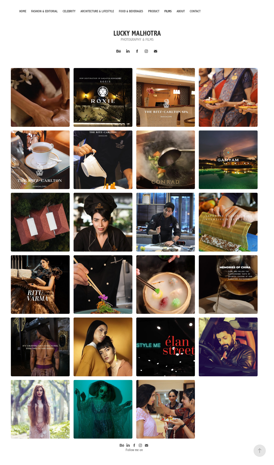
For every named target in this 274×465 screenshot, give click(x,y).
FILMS (168, 11)
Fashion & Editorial (44, 11)
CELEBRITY (69, 11)
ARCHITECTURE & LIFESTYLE (97, 11)
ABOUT (181, 11)
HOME (22, 11)
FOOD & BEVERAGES (131, 11)
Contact (195, 11)
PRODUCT (153, 11)
